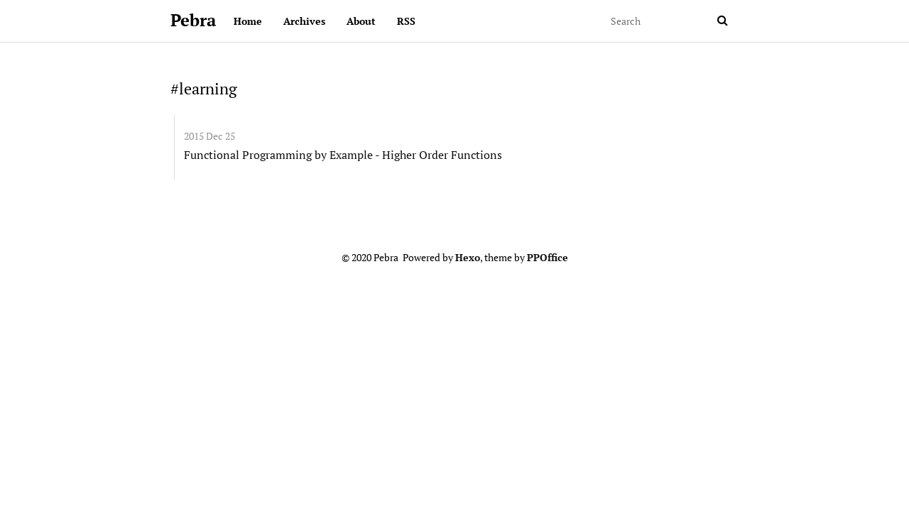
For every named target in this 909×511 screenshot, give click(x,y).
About (361, 21)
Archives (304, 21)
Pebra (193, 20)
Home (248, 21)
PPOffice (547, 257)
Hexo (467, 257)
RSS (406, 21)
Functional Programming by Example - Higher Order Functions (343, 155)
